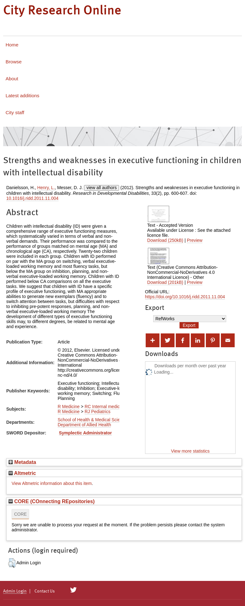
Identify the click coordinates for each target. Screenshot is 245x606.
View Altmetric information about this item (52, 483)
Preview (194, 240)
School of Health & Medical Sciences (93, 419)
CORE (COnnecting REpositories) (51, 501)
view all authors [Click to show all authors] (101, 187)
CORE (20, 514)
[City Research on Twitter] (73, 590)
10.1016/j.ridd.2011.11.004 (32, 198)
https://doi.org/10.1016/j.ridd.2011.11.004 (185, 296)
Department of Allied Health (84, 424)
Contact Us (44, 591)
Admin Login (15, 591)
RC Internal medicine (105, 406)
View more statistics (190, 451)
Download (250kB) (165, 240)
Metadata (22, 462)
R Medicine (69, 406)
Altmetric (22, 473)
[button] (11, 563)
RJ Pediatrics (97, 411)
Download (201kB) (165, 282)
